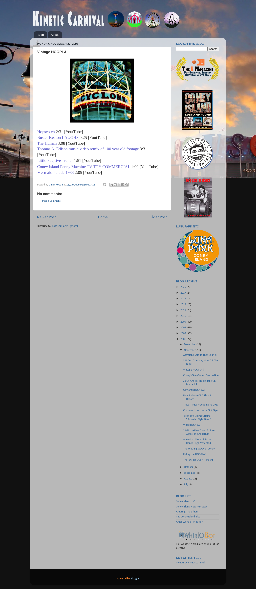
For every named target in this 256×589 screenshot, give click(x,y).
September (190, 472)
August (188, 478)
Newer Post (46, 217)
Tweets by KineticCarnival (190, 562)
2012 (183, 304)
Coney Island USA (185, 501)
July (186, 484)
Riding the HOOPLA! (194, 454)
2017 (183, 292)
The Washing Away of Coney (199, 448)
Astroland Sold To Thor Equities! (200, 355)
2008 (183, 327)
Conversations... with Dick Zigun (201, 410)
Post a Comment (51, 200)
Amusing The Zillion (187, 511)
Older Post (158, 217)
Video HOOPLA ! (192, 425)
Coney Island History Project (191, 506)
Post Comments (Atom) (65, 226)
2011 (183, 310)
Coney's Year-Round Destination (201, 375)
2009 (183, 321)
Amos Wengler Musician (189, 521)
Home (103, 217)
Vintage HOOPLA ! (193, 369)
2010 (183, 316)
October (189, 467)
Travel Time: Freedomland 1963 (201, 404)
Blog (41, 34)
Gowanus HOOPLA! (194, 390)
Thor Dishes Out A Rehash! (198, 459)
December (190, 344)
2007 (183, 333)
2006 (183, 339)
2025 (183, 287)
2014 (183, 298)
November (190, 350)
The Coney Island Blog (188, 516)
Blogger (134, 578)
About (55, 34)
